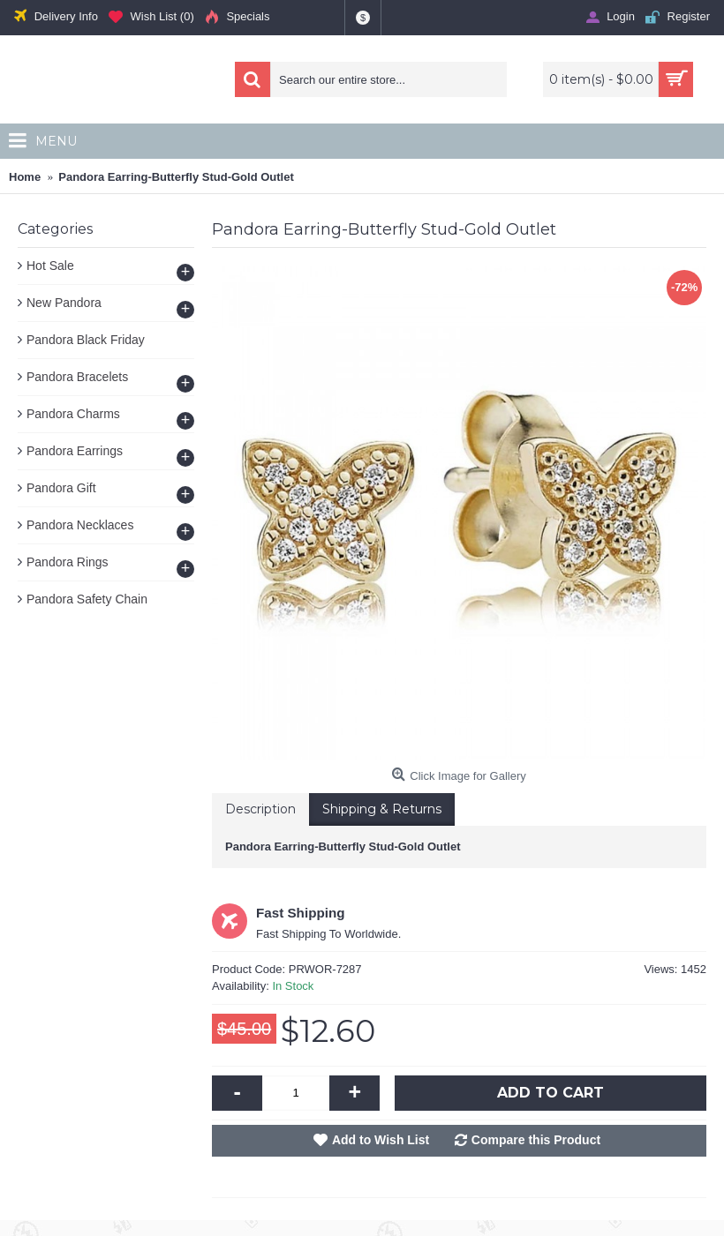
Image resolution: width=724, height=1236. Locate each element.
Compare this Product (535, 1140)
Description (260, 809)
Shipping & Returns (381, 809)
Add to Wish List (380, 1140)
